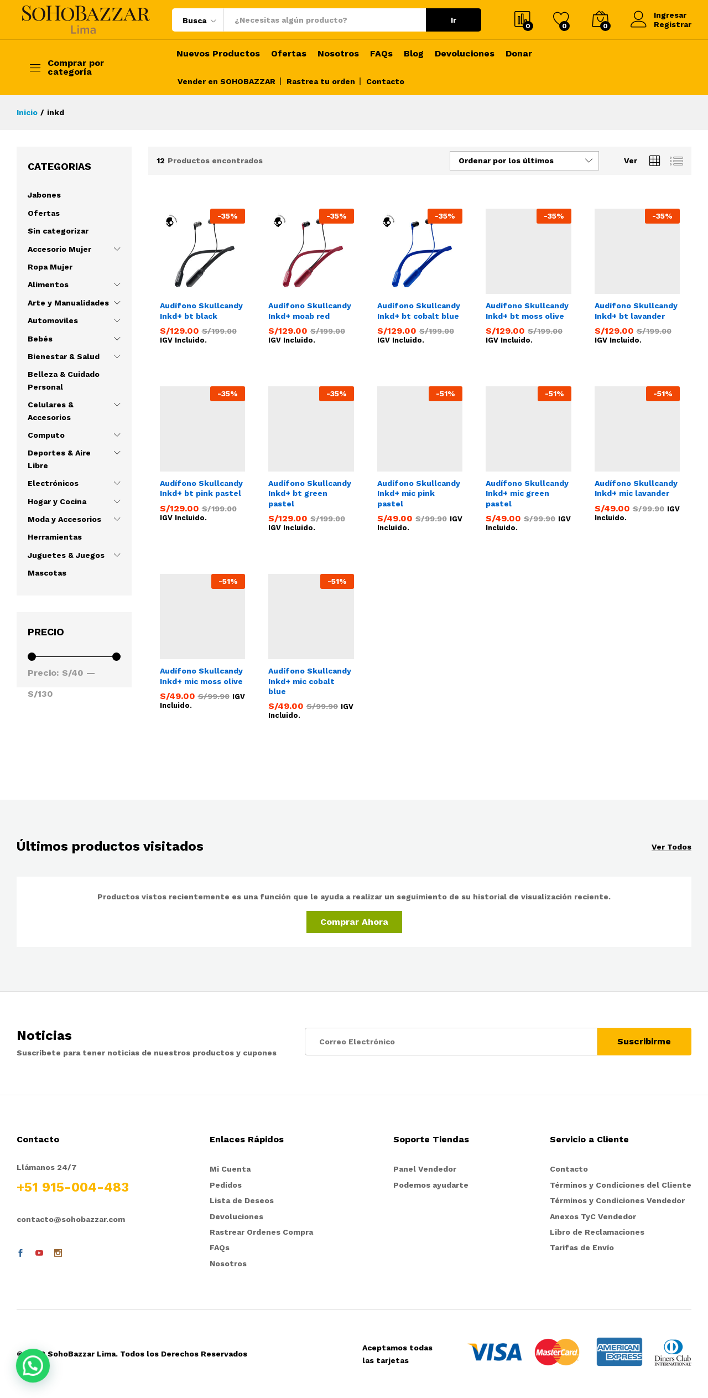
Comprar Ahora (354, 922)
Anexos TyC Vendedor (593, 1216)
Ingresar (658, 15)
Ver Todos (671, 847)
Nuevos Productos (218, 53)
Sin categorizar (58, 230)
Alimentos (48, 284)
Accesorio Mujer (59, 249)
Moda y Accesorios (64, 519)
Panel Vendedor (424, 1168)
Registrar (672, 24)
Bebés (40, 338)
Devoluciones (464, 53)
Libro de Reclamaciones (597, 1232)
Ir (453, 19)
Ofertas (288, 53)
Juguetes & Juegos (66, 555)
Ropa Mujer (50, 266)
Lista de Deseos (242, 1200)
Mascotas (47, 572)
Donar (519, 53)
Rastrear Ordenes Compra (261, 1232)
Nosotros (338, 53)
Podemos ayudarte (430, 1184)
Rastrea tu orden (321, 81)
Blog (414, 53)
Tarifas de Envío (582, 1247)
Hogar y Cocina (57, 501)
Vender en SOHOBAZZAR (226, 81)
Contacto (385, 81)
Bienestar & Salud (64, 356)
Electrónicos (53, 483)
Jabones (44, 194)
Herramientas (55, 536)
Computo (46, 435)
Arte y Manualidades (68, 302)
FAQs (381, 53)
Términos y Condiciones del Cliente (620, 1184)
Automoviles (53, 320)
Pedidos (226, 1184)
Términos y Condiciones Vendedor (617, 1200)
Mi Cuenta (230, 1168)
